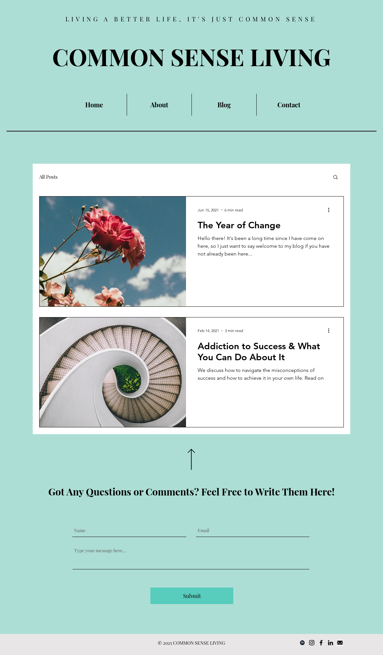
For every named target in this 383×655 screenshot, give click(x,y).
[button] (335, 177)
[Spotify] (302, 642)
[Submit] (191, 596)
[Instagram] (311, 642)
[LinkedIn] (330, 642)
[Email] (339, 642)
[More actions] (331, 210)
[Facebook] (321, 642)
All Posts (48, 177)
